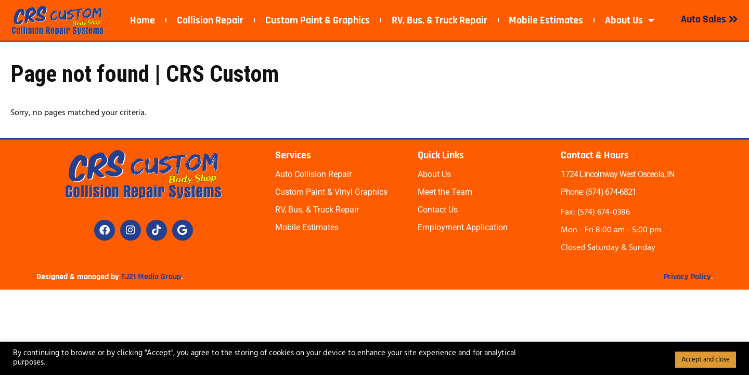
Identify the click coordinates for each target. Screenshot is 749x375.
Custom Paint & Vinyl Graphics (331, 192)
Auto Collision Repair (313, 174)
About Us (630, 20)
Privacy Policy (687, 276)
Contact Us (438, 210)
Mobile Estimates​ (546, 20)
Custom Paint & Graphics (317, 20)
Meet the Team (445, 192)
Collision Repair (210, 20)
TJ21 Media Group (151, 276)
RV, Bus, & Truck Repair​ (439, 20)
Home (142, 20)
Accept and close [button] (705, 359)
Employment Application (463, 227)
